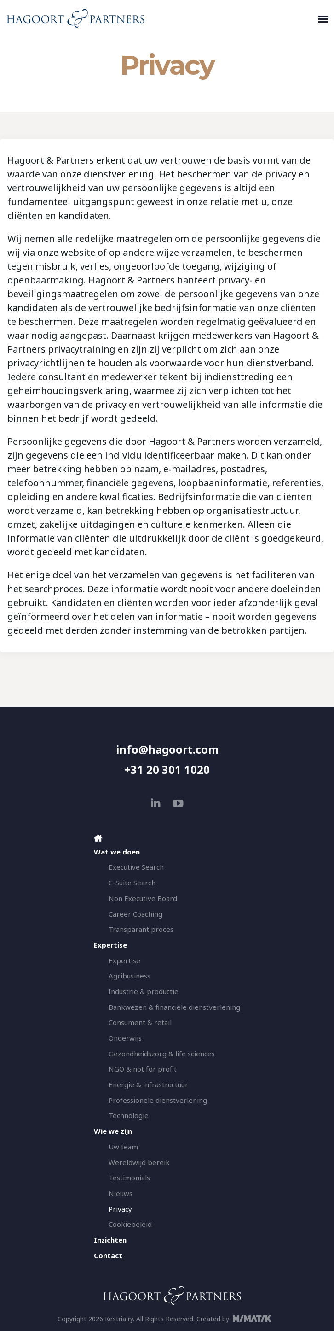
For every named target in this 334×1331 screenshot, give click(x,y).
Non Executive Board (143, 898)
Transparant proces (141, 929)
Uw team (123, 1146)
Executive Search (136, 867)
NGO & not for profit (143, 1068)
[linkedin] (155, 803)
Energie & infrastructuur (148, 1084)
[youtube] (178, 803)
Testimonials (129, 1177)
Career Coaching (135, 914)
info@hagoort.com (167, 749)
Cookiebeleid (130, 1224)
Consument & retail (140, 1022)
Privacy (120, 1208)
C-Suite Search (132, 882)
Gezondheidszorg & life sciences (162, 1053)
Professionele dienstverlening (158, 1100)
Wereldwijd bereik (139, 1162)
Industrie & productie (144, 991)
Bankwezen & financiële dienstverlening (174, 1007)
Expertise (124, 960)
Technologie (129, 1115)
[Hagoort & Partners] (160, 18)
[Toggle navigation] (323, 18)
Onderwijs (125, 1037)
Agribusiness (129, 975)
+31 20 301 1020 (167, 769)
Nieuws (120, 1193)
